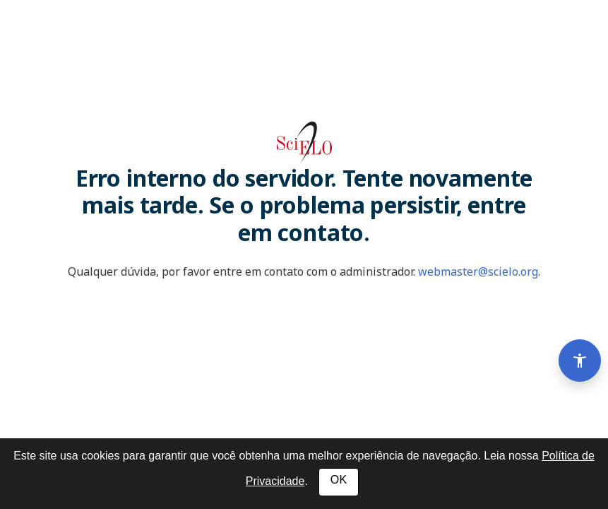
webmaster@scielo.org (478, 271)
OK (338, 480)
